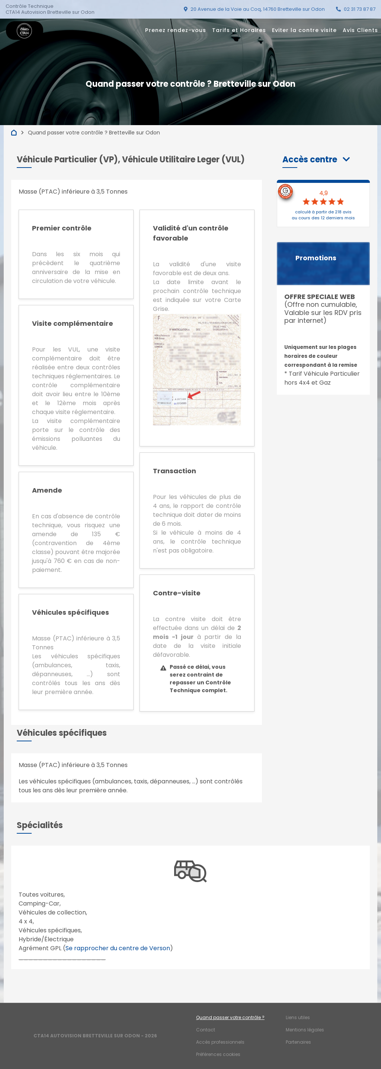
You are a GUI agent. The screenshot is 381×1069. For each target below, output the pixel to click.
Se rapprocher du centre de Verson (117, 948)
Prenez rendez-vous (175, 30)
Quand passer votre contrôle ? (230, 1017)
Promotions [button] (315, 258)
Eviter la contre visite (304, 30)
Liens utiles (298, 1017)
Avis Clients (360, 30)
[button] (316, 159)
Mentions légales (305, 1030)
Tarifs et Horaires (239, 30)
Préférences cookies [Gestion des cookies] (218, 1054)
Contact (205, 1030)
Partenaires (298, 1042)
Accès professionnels (220, 1042)
